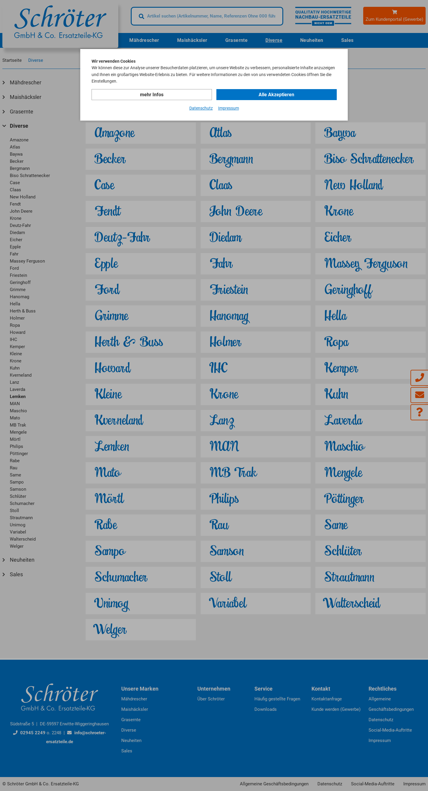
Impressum (228, 108)
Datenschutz (201, 108)
